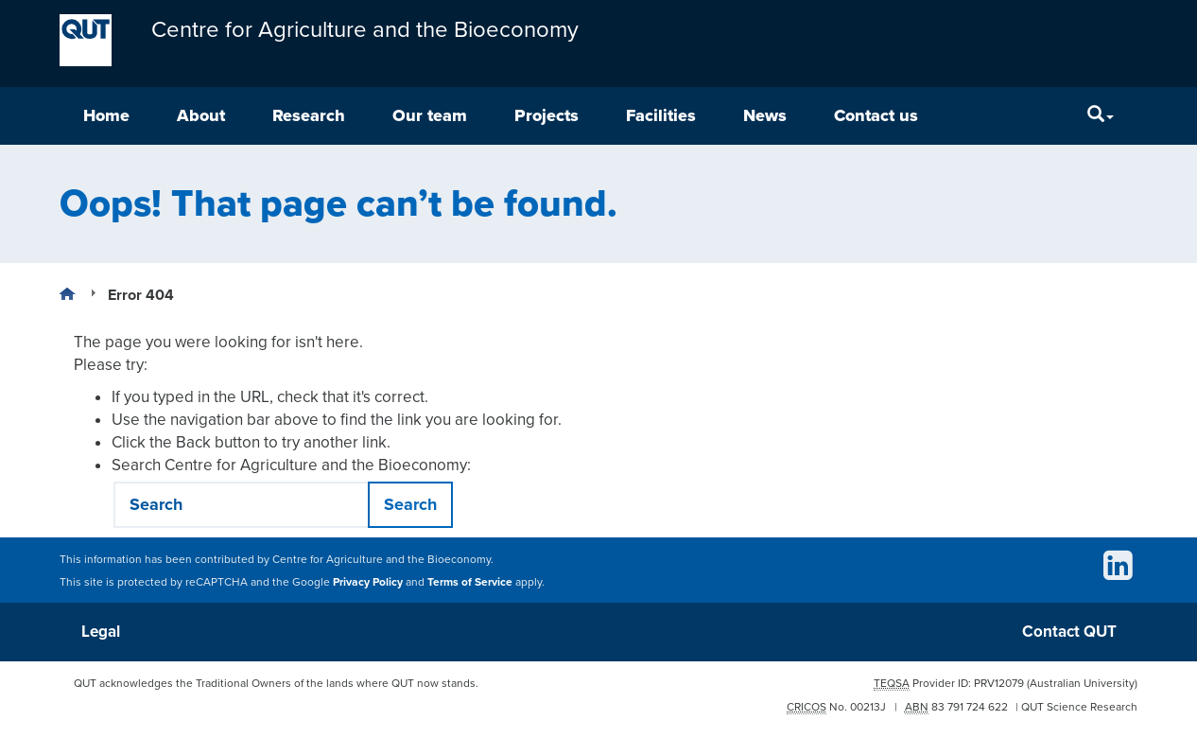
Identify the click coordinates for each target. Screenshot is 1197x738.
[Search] (1100, 116)
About (201, 115)
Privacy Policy (368, 582)
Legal (100, 631)
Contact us (876, 115)
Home (106, 115)
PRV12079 (999, 683)
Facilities (661, 115)
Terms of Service (469, 582)
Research (308, 115)
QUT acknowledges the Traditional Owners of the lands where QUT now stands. (276, 683)
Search (410, 504)
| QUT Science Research (1076, 706)
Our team (429, 115)
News (765, 115)
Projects (546, 115)
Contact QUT (1069, 631)
